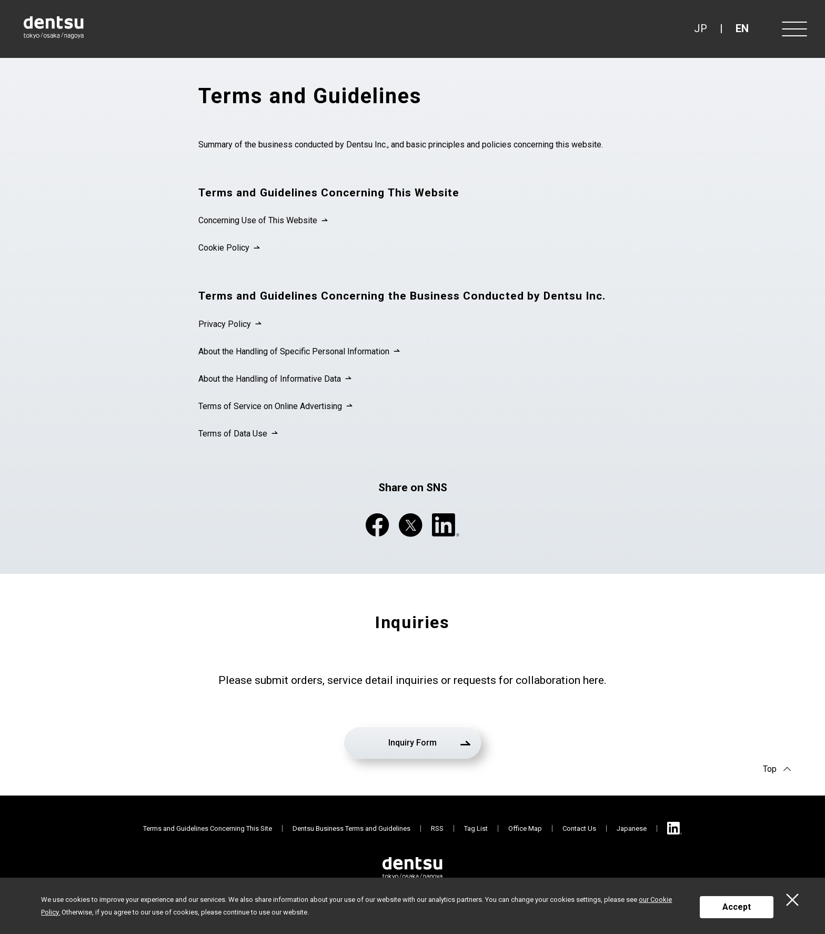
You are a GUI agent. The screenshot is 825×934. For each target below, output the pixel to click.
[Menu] (793, 29)
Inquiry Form (412, 743)
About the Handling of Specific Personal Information (293, 351)
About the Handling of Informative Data (269, 379)
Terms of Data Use (232, 434)
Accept (736, 907)
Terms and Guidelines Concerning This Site (207, 828)
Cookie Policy (223, 248)
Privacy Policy (224, 324)
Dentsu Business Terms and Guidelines (351, 828)
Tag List (476, 828)
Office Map (525, 828)
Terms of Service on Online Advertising (270, 406)
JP (700, 28)
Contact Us (579, 828)
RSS (437, 828)
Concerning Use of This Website (257, 220)
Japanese (632, 828)
